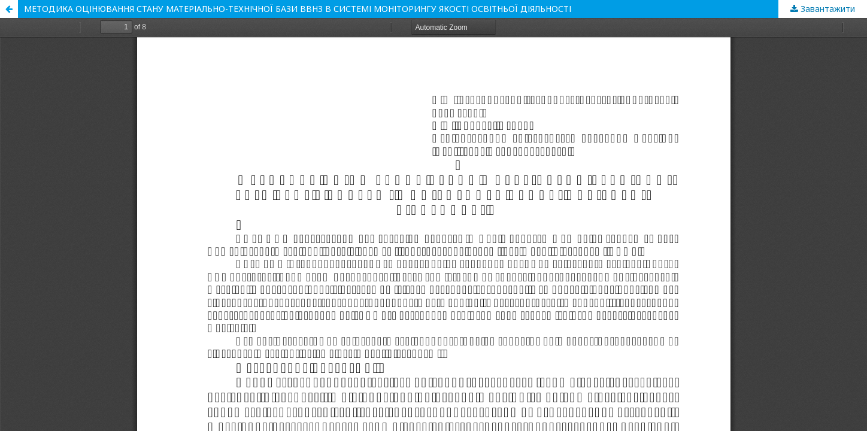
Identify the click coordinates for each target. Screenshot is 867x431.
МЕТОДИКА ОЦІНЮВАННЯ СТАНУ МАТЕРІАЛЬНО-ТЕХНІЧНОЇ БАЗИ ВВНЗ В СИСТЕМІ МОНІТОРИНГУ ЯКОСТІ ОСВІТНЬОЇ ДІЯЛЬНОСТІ (297, 8)
